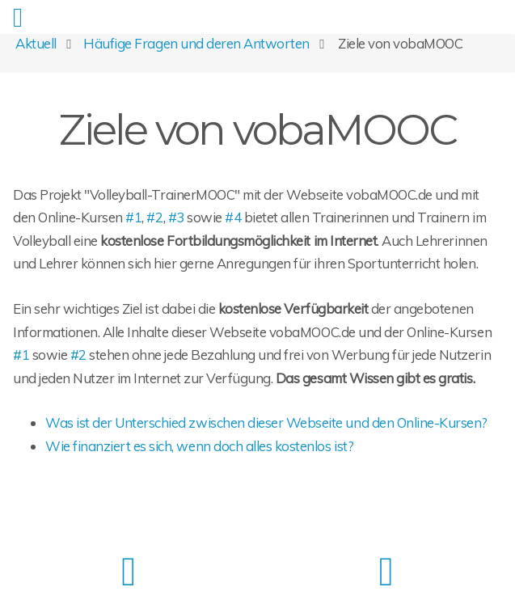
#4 (233, 217)
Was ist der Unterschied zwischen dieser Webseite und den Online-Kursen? (266, 422)
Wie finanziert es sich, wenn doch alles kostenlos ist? (199, 445)
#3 (176, 217)
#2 (154, 217)
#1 (133, 217)
